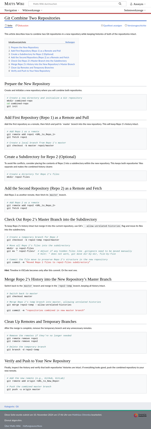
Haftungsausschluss (32, 425)
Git (17, 405)
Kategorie (9, 405)
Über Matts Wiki (12, 425)
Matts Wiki (14, 3)
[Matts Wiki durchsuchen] (77, 3)
